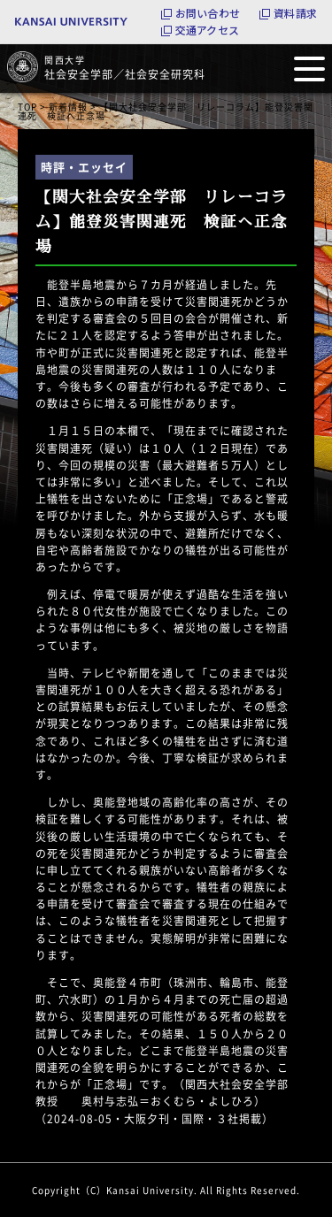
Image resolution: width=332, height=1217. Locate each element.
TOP (27, 106)
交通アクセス (207, 30)
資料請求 (295, 13)
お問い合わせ (207, 13)
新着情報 (68, 106)
